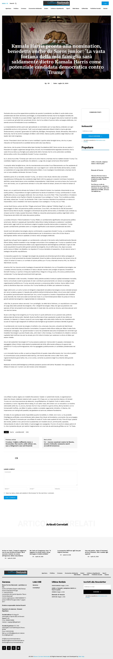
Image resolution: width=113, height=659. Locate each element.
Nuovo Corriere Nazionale (42, 656)
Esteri (62, 40)
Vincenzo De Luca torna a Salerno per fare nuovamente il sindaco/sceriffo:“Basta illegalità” (100, 178)
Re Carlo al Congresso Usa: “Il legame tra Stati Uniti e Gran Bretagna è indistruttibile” (40, 552)
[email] (95, 131)
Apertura (52, 40)
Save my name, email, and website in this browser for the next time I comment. (30, 493)
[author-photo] (3, 558)
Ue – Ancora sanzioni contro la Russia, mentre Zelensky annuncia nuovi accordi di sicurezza (59, 444)
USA (27, 432)
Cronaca (54, 592)
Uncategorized (56, 585)
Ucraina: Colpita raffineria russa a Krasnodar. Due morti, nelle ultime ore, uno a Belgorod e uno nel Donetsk (21, 444)
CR (48, 83)
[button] (13, 3)
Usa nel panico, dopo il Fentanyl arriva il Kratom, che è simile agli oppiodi (96, 552)
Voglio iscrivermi (95, 136)
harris (12, 432)
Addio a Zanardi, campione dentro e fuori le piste (99, 162)
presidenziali (20, 432)
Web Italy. (81, 656)
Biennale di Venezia (97, 170)
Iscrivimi (97, 592)
